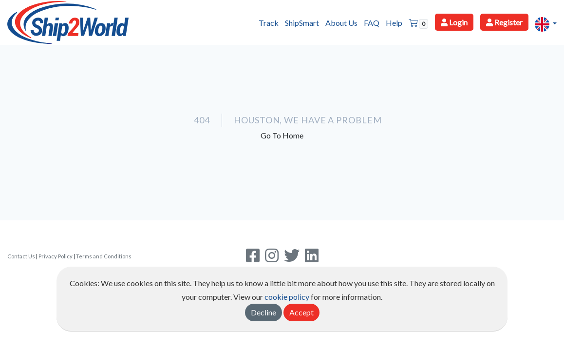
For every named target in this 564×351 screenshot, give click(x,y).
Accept (301, 312)
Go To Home (282, 135)
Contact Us (21, 256)
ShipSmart (302, 22)
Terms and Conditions (104, 256)
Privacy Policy (55, 256)
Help (394, 22)
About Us (341, 22)
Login (454, 22)
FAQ (371, 22)
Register (504, 22)
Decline (263, 312)
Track (269, 22)
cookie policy (286, 296)
